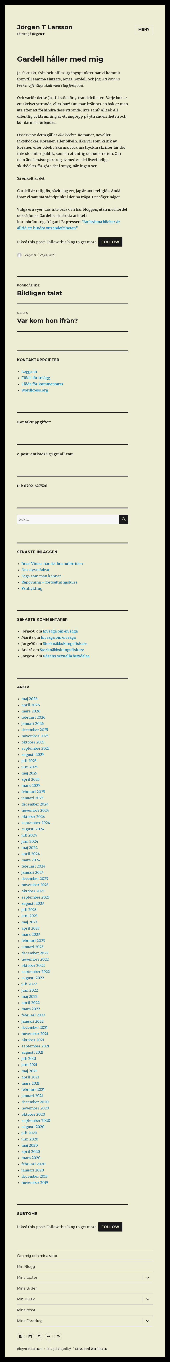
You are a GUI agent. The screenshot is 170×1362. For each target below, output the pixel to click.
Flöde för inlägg (35, 378)
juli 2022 (29, 984)
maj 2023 (29, 922)
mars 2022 (30, 1009)
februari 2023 (33, 940)
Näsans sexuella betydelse (66, 656)
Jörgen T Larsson (45, 27)
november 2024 (35, 810)
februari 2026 (33, 717)
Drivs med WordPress (91, 1349)
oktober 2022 (33, 965)
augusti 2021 (32, 1052)
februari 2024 (33, 866)
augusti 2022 (32, 978)
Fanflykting (31, 588)
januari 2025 (32, 798)
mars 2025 (30, 785)
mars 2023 (30, 934)
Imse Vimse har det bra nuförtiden (52, 563)
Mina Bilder (27, 1288)
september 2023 (35, 897)
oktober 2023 (32, 891)
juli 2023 (29, 909)
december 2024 (34, 804)
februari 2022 (33, 1015)
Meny (144, 29)
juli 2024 (29, 835)
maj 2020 (29, 1145)
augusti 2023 (32, 903)
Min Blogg (26, 1267)
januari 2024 (32, 872)
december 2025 (34, 730)
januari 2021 (32, 1095)
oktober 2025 (32, 742)
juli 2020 (29, 1133)
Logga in (29, 371)
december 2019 (34, 1176)
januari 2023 (32, 947)
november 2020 (35, 1108)
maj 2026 (29, 699)
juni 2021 (29, 1064)
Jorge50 (30, 255)
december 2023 (34, 878)
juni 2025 (29, 767)
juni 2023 (29, 916)
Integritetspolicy (58, 1349)
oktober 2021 (32, 1040)
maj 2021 (29, 1071)
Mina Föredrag (30, 1321)
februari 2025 (33, 792)
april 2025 (30, 779)
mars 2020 (31, 1158)
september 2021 (35, 1046)
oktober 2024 (33, 816)
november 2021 (34, 1033)
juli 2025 (29, 761)
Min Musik (26, 1299)
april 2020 (30, 1151)
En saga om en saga (60, 631)
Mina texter (27, 1277)
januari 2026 (32, 723)
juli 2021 (28, 1058)
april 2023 (30, 928)
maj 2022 (29, 996)
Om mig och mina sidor (37, 1256)
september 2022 (35, 971)
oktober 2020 (33, 1114)
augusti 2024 (32, 829)
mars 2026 (30, 711)
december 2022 (34, 953)
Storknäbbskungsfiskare (65, 643)
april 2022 (30, 1002)
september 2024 (35, 823)
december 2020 (35, 1102)
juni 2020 (29, 1139)
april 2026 (30, 705)
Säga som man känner (41, 576)
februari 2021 (32, 1089)
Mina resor (26, 1310)
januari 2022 (32, 1021)
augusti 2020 (32, 1127)
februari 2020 (33, 1164)
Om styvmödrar (35, 570)
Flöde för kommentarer (42, 384)
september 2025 (35, 748)
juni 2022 (29, 990)
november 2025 (34, 736)
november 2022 (35, 959)
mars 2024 (30, 860)
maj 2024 (29, 847)
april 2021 (30, 1077)
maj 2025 (29, 773)
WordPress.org (34, 390)
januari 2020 (32, 1170)
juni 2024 (29, 841)
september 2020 (35, 1120)
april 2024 (30, 854)
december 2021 (34, 1027)
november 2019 (34, 1182)
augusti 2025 (32, 754)
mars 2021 (30, 1083)
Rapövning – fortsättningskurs (49, 582)
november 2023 (34, 885)
